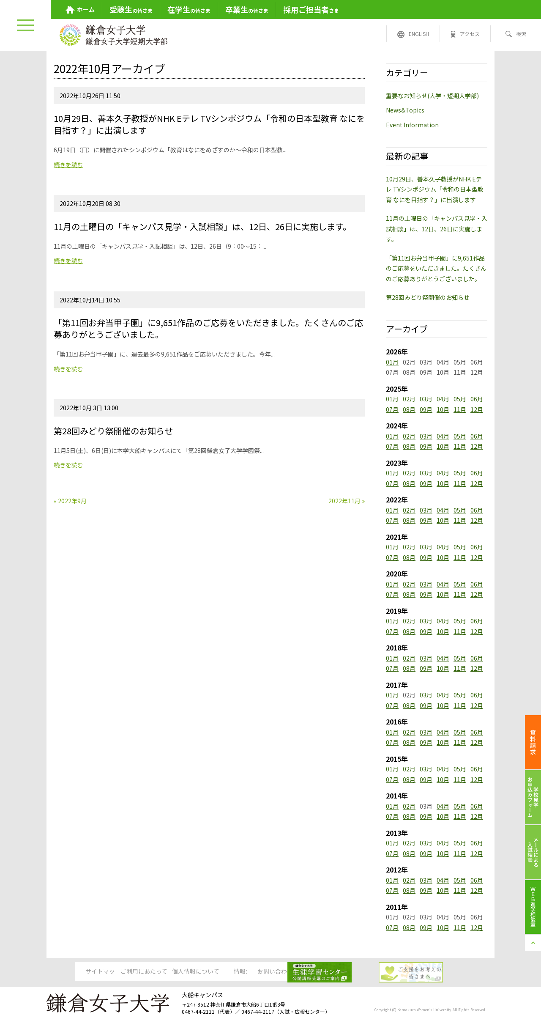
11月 (460, 409)
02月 (409, 399)
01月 (392, 362)
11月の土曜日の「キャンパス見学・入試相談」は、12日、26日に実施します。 (436, 228)
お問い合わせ (334, 971)
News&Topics (405, 110)
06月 (476, 399)
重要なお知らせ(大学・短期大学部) (432, 95)
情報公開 (270, 971)
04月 (443, 399)
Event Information (412, 125)
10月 (443, 409)
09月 (426, 409)
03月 (426, 399)
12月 (476, 409)
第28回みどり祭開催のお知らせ (428, 297)
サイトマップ (76, 971)
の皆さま (131, 9)
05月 (460, 399)
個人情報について (205, 971)
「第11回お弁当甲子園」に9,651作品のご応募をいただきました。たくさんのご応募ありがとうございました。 (436, 268)
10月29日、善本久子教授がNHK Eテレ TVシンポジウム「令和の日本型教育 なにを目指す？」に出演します (435, 189)
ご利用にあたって (140, 971)
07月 (392, 409)
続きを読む (68, 164)
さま (311, 9)
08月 (409, 409)
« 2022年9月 (70, 501)
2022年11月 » (346, 501)
